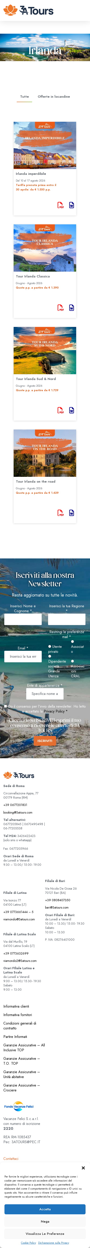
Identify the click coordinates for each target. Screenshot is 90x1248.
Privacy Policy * (56, 711)
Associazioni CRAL (78, 669)
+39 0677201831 (15, 805)
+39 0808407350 (57, 900)
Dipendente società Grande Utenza (57, 667)
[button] (83, 1168)
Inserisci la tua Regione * (66, 609)
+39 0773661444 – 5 (18, 912)
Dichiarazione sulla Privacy (53, 1243)
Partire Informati (15, 1036)
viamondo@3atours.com (19, 919)
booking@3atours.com (17, 812)
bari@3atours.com (57, 907)
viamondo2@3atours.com (20, 961)
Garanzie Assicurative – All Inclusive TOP (24, 1048)
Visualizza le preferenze (45, 1233)
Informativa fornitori (17, 1014)
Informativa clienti (16, 1006)
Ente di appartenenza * (45, 685)
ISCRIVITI (45, 741)
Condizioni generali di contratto (19, 1026)
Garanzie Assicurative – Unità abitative (21, 1074)
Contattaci (10, 1158)
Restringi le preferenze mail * (66, 634)
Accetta (45, 1209)
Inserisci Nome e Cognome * (23, 609)
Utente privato (55, 649)
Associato (77, 647)
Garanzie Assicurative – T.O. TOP (21, 1061)
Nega (45, 1221)
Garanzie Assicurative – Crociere (21, 1088)
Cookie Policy (28, 1243)
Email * (23, 648)
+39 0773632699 (16, 953)
